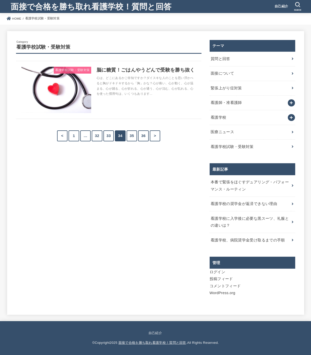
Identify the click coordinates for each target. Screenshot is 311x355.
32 (97, 136)
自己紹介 (281, 6)
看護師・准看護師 (226, 103)
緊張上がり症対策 (226, 88)
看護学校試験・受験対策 (232, 147)
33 (108, 136)
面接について (222, 73)
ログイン (217, 272)
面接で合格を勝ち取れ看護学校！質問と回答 (91, 6)
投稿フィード (221, 279)
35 (132, 136)
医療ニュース (222, 132)
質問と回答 (220, 59)
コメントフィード (225, 286)
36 (143, 136)
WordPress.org (222, 293)
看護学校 (218, 117)
